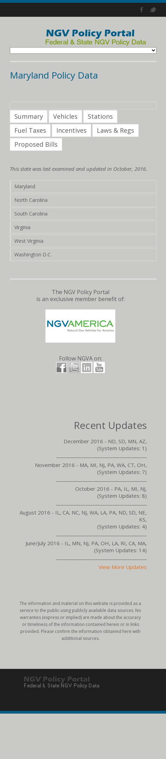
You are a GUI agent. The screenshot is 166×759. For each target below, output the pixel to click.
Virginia (22, 227)
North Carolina (31, 200)
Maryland (24, 186)
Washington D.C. (33, 254)
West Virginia (28, 241)
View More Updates (123, 566)
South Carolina (31, 213)
